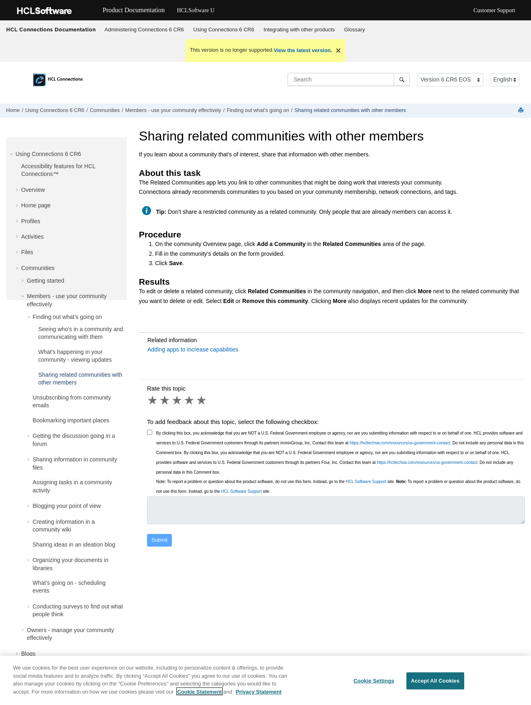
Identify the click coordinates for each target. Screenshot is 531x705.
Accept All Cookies (435, 685)
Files (27, 252)
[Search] (402, 79)
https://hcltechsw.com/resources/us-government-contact (400, 443)
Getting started (45, 280)
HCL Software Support (366, 481)
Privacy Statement (259, 696)
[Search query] (348, 79)
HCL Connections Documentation (51, 29)
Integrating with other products (299, 29)
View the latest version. (303, 50)
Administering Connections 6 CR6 (144, 29)
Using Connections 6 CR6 (224, 29)
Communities (105, 110)
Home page (35, 205)
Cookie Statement (199, 696)
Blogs (28, 653)
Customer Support (494, 10)
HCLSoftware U (195, 10)
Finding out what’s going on (258, 110)
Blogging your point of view (67, 506)
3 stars (177, 400)
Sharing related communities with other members (350, 110)
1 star (153, 400)
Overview (33, 190)
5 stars (202, 400)
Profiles (30, 221)
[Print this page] (521, 110)
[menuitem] (144, 30)
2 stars (165, 400)
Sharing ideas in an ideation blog (74, 544)
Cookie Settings (373, 685)
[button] (12, 153)
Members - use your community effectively (173, 110)
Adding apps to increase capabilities (192, 349)
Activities (32, 236)
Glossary (354, 29)
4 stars (190, 400)
